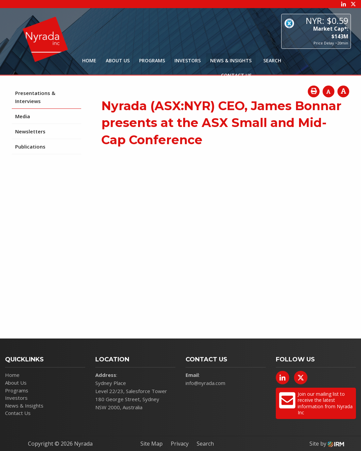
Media (22, 116)
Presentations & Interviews (35, 97)
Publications (30, 146)
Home (89, 60)
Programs (152, 60)
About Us (118, 60)
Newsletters (30, 131)
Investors (187, 60)
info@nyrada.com (205, 383)
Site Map (151, 443)
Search (205, 443)
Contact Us (236, 75)
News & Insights (231, 60)
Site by (326, 443)
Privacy (180, 443)
